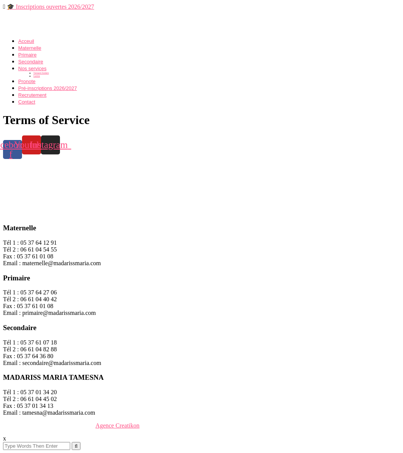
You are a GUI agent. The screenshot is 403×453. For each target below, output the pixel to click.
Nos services (32, 68)
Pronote (27, 81)
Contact (26, 102)
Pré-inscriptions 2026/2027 (47, 88)
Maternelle (29, 48)
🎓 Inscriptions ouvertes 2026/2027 (50, 6)
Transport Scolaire (41, 73)
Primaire (27, 55)
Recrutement (32, 95)
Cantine (36, 76)
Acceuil (26, 41)
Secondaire (30, 61)
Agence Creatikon (118, 425)
